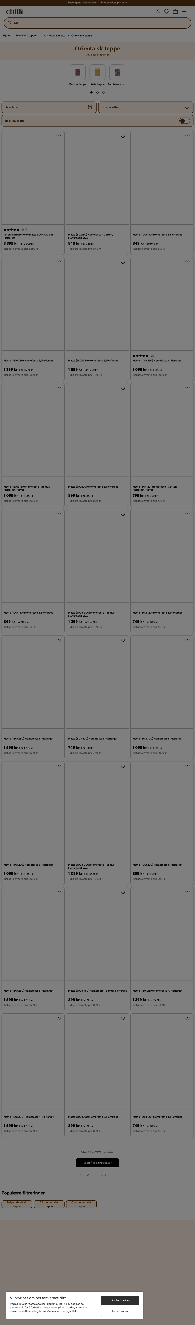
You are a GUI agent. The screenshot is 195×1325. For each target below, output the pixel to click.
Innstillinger (120, 1311)
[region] (74, 1305)
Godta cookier (120, 1300)
